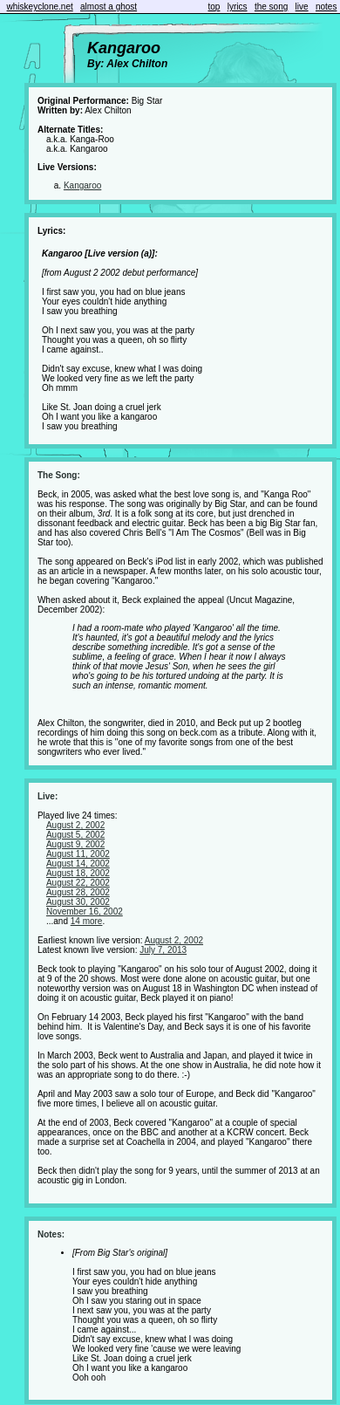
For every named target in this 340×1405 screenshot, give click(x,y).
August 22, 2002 (78, 883)
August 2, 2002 (75, 825)
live (302, 6)
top (214, 6)
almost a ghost (108, 6)
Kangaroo (82, 185)
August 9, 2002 (75, 844)
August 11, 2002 (78, 854)
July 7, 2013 (163, 950)
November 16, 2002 (84, 911)
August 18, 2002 (78, 873)
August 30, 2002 (78, 902)
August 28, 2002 (78, 892)
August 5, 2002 (75, 835)
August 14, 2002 (78, 863)
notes (326, 6)
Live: (47, 796)
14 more (87, 921)
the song (271, 6)
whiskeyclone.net (40, 6)
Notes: (51, 1234)
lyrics (238, 6)
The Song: (58, 475)
